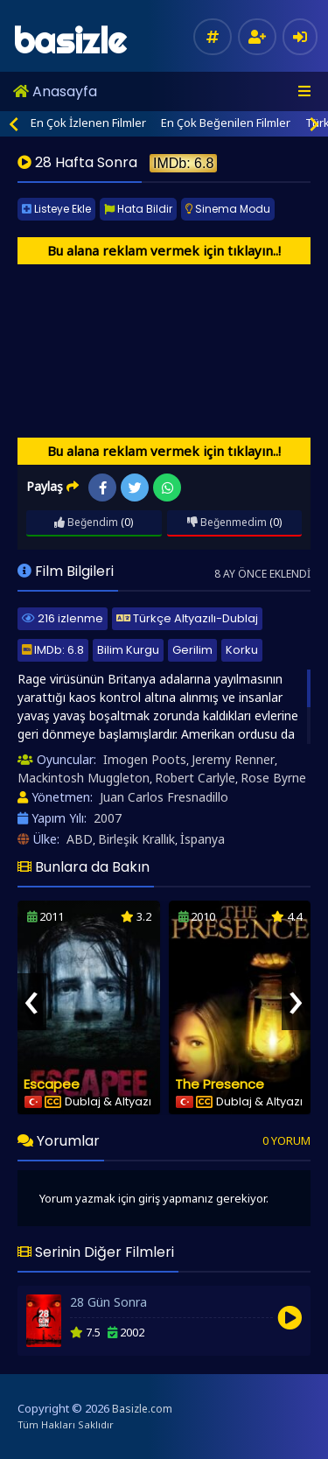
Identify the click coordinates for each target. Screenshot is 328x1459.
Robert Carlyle (195, 777)
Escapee (52, 1084)
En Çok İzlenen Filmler (88, 122)
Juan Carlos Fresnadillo (164, 797)
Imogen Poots (144, 759)
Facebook (103, 488)
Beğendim (86, 522)
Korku (242, 650)
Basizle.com (142, 1408)
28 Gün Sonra (108, 1302)
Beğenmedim (227, 522)
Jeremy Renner (233, 759)
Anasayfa (55, 91)
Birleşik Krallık (136, 839)
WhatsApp (167, 488)
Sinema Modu (227, 208)
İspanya (202, 839)
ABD (79, 839)
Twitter (135, 488)
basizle (69, 40)
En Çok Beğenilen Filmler (225, 122)
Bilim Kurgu (128, 650)
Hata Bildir (138, 208)
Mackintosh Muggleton (83, 777)
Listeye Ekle (56, 208)
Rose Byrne (273, 777)
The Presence (219, 1084)
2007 (108, 818)
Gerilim (192, 650)
